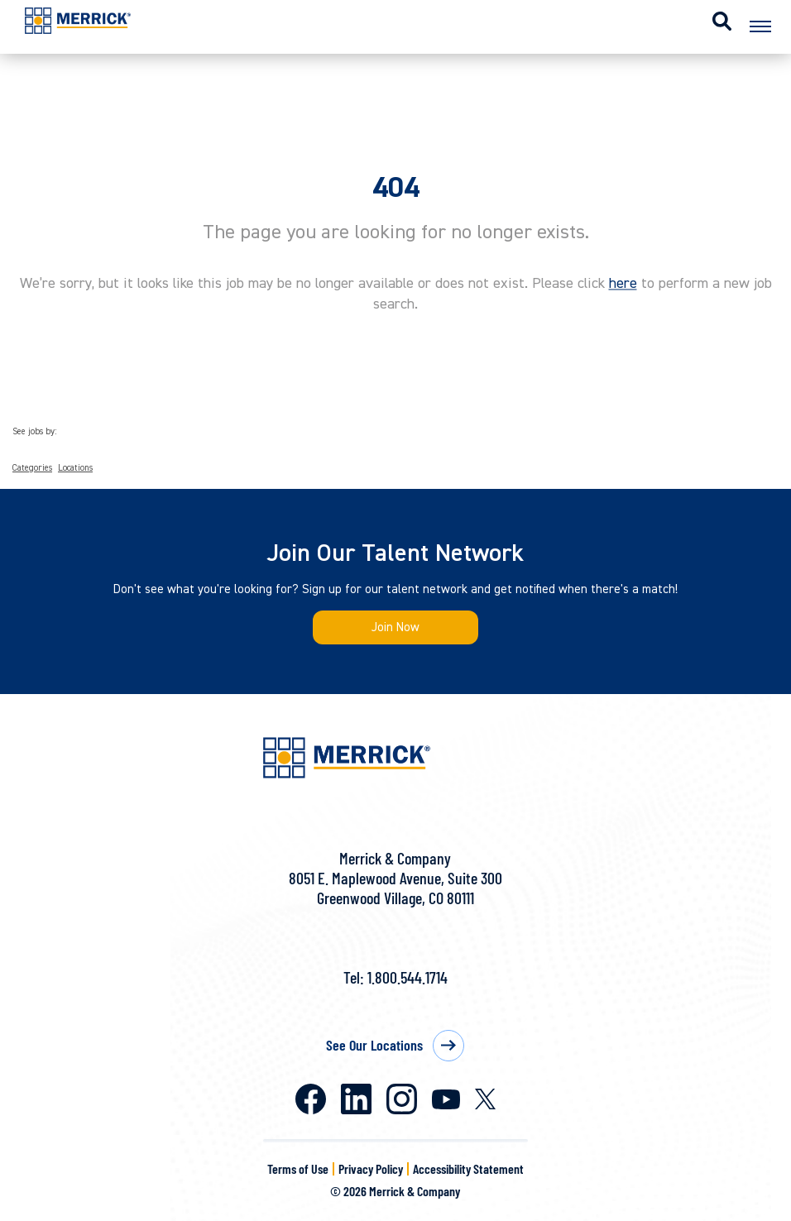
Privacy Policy (370, 1168)
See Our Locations (374, 1045)
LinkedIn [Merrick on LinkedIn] (356, 1099)
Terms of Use (297, 1168)
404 (395, 188)
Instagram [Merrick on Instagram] (401, 1099)
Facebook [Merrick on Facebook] (310, 1099)
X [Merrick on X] (485, 1099)
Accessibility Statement (468, 1168)
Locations (75, 468)
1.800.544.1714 (407, 977)
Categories (32, 468)
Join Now (395, 627)
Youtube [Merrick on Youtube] (446, 1099)
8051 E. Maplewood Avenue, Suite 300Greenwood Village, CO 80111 (395, 887)
